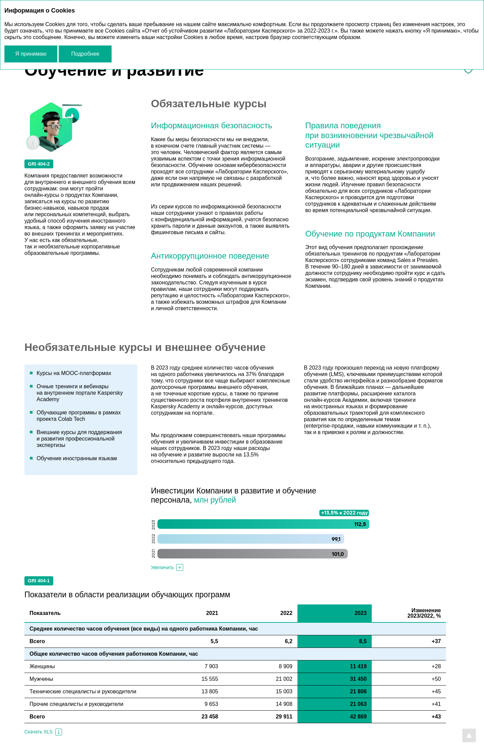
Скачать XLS (38, 731)
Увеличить (162, 567)
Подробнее (85, 54)
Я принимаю (30, 54)
